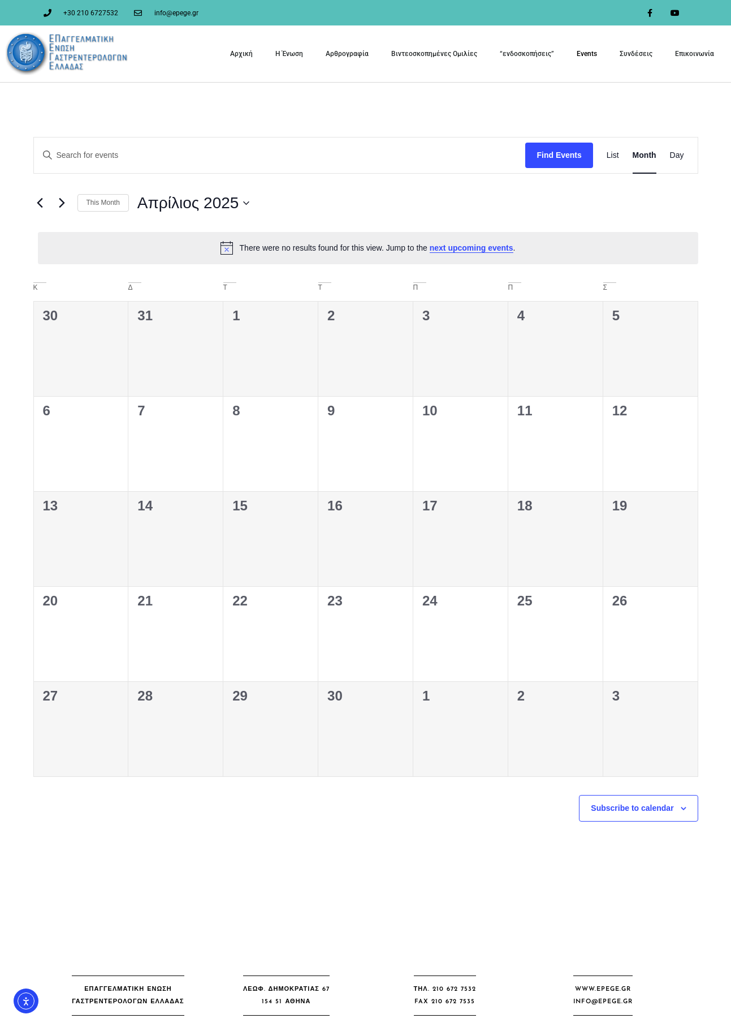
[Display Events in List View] (613, 155)
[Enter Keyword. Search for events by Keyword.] (280, 155)
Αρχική (241, 54)
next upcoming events (471, 247)
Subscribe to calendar (632, 808)
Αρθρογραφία (347, 54)
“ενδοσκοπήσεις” (527, 54)
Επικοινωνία (694, 54)
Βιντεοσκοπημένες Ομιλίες (434, 54)
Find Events (559, 155)
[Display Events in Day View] (677, 155)
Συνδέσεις (636, 54)
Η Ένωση (289, 54)
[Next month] (62, 203)
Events (587, 54)
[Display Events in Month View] (644, 155)
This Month (103, 203)
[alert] (368, 248)
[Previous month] (40, 203)
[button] (128, 996)
